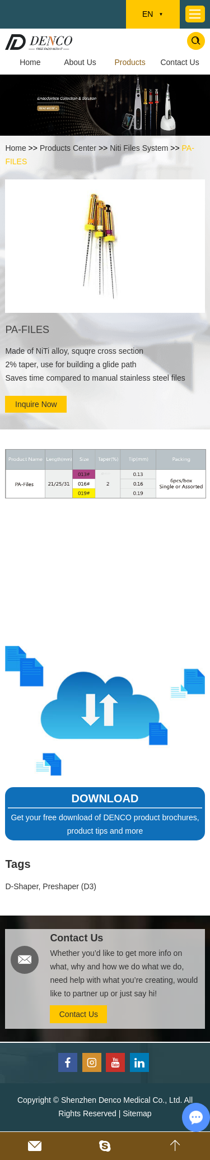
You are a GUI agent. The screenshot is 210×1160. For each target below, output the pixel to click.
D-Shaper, (24, 886)
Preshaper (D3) (69, 886)
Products (129, 62)
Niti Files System (139, 148)
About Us (80, 62)
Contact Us (179, 62)
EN (152, 14)
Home (30, 62)
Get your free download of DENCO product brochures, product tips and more (105, 824)
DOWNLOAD (105, 798)
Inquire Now (36, 404)
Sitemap (137, 1113)
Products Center (68, 148)
